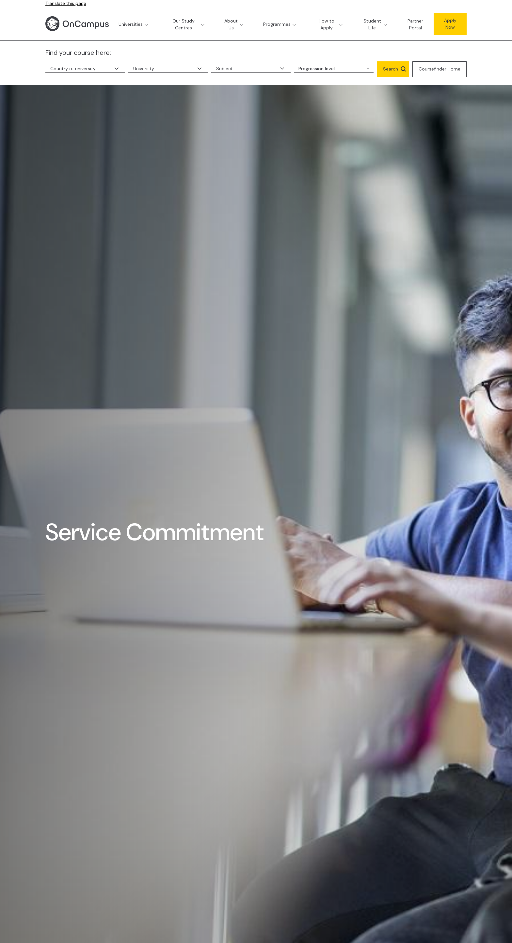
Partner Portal (415, 24)
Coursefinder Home (439, 69)
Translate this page (65, 3)
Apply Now (450, 23)
